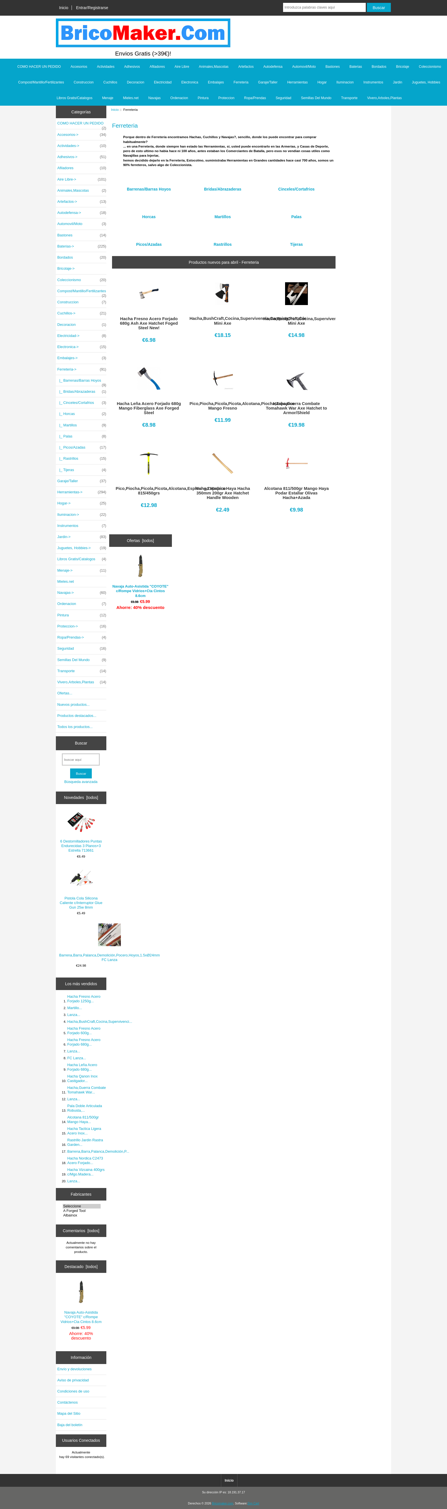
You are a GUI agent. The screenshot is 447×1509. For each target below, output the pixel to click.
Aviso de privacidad (73, 1380)
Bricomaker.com (222, 1503)
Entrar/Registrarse (92, 7)
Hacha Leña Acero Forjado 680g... (82, 1067)
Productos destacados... (76, 715)
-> (81, 369)
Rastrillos (222, 242)
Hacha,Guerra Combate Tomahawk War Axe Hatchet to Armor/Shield (296, 408)
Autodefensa (273, 67)
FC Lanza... (76, 1058)
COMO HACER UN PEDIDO (39, 67)
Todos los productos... (75, 727)
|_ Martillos (81, 425)
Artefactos (246, 67)
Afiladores (157, 67)
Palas (296, 214)
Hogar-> (81, 503)
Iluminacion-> (81, 514)
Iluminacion (345, 82)
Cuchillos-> (81, 313)
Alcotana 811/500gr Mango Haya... (83, 1119)
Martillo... (74, 1008)
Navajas (154, 98)
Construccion (84, 82)
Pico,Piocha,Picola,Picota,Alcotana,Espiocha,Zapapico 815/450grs (149, 490)
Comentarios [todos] (81, 1230)
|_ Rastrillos (81, 458)
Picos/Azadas (149, 242)
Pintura (203, 98)
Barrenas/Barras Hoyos (149, 187)
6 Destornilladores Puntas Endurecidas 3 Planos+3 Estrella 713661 (81, 832)
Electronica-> (81, 347)
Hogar (322, 82)
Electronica (189, 82)
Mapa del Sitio (68, 1413)
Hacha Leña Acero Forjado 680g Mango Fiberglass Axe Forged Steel (149, 408)
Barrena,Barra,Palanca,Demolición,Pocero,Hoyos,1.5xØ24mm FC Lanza (109, 942)
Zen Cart (253, 1503)
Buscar (81, 743)
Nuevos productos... (73, 704)
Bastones (333, 67)
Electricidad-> (81, 336)
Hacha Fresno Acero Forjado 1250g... (83, 998)
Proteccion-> (81, 626)
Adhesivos (132, 67)
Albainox (82, 1215)
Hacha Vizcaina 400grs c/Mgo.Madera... (86, 1171)
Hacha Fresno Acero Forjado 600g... (83, 1030)
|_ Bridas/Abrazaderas (81, 391)
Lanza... (73, 1015)
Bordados (379, 67)
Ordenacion (179, 98)
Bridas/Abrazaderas (222, 187)
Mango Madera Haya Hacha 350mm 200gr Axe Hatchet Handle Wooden (222, 493)
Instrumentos (373, 82)
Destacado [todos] (80, 1266)
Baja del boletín (69, 1425)
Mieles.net (131, 98)
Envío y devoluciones (74, 1369)
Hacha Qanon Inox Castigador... (82, 1078)
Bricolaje (402, 67)
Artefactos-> (81, 201)
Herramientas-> (81, 492)
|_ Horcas (81, 414)
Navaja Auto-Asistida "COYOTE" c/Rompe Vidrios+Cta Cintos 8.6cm (80, 1302)
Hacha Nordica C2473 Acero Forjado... (85, 1160)
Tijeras (296, 242)
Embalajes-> (81, 358)
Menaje (107, 98)
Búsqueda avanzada (80, 782)
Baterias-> (81, 246)
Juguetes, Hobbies (426, 82)
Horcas (149, 214)
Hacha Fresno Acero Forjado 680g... (83, 1042)
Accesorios (78, 67)
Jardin (397, 82)
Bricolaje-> (66, 268)
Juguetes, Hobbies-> (81, 548)
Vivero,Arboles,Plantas (384, 98)
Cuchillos (110, 82)
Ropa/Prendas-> (81, 637)
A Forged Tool (82, 1211)
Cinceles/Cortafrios (296, 187)
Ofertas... (64, 693)
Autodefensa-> (81, 212)
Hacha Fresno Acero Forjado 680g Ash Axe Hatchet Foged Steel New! (149, 323)
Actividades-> (81, 146)
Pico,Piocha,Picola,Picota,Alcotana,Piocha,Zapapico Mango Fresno (223, 405)
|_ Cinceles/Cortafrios (81, 402)
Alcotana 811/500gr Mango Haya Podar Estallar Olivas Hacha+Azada (296, 493)
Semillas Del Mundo (316, 98)
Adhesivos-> (81, 157)
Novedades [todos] (81, 797)
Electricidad (163, 82)
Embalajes (216, 82)
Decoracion (135, 82)
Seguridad (283, 98)
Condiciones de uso (73, 1391)
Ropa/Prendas (255, 98)
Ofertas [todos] (140, 540)
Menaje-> (81, 570)
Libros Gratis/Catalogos (74, 98)
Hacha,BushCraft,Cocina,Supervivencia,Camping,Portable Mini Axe (223, 320)
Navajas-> (81, 592)
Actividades (105, 67)
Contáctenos (67, 1402)
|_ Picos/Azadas (81, 447)
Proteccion (226, 98)
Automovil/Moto (304, 67)
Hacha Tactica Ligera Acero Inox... (84, 1130)
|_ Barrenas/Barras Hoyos (81, 382)
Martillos (222, 214)
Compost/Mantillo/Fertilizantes (41, 82)
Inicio (63, 7)
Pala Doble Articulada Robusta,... (84, 1108)
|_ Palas (81, 436)
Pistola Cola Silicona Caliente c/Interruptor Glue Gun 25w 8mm (81, 888)
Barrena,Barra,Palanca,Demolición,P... (98, 1151)
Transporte (349, 98)
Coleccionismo (430, 67)
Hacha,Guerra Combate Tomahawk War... (86, 1089)
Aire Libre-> (81, 179)
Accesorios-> (81, 134)
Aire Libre (181, 67)
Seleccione (82, 1206)
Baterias (356, 67)
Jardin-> (81, 537)
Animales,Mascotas (214, 67)
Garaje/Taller (267, 82)
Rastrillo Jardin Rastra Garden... (85, 1142)
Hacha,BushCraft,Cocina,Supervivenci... (99, 1021)
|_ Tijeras (81, 470)
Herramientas (297, 82)
